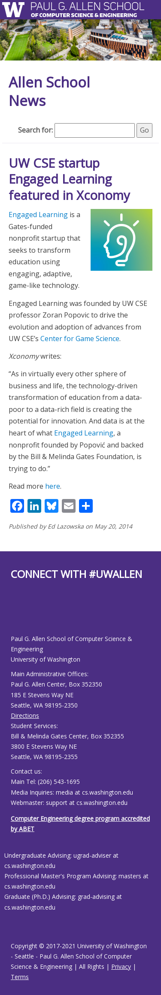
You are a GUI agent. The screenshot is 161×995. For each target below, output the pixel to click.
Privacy (121, 966)
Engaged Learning (38, 214)
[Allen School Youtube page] (17, 614)
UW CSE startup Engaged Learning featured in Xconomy (69, 178)
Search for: (35, 130)
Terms (20, 977)
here (52, 486)
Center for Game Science (79, 338)
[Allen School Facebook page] (13, 614)
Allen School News (49, 91)
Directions (25, 715)
